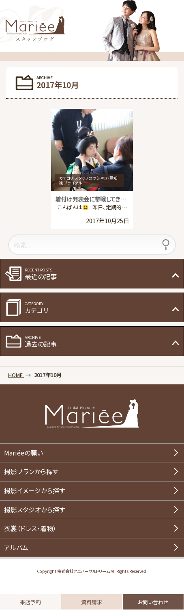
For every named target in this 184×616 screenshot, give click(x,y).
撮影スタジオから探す (34, 509)
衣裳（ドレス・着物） (30, 528)
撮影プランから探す (31, 471)
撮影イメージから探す (34, 490)
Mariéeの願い (23, 453)
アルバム (16, 547)
